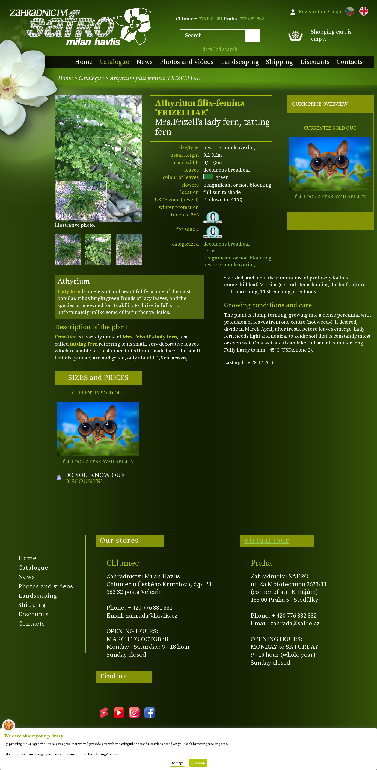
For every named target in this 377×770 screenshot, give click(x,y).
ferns (209, 251)
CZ (348, 10)
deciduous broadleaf (226, 244)
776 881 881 (210, 19)
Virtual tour (266, 540)
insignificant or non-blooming (237, 258)
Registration (313, 12)
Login (336, 12)
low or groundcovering (229, 265)
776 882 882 (252, 19)
